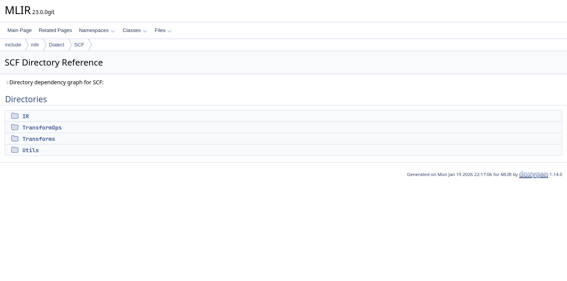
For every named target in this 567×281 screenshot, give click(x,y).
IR (25, 116)
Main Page (19, 30)
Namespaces (96, 30)
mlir (35, 45)
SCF (79, 45)
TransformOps (42, 127)
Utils (30, 150)
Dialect (56, 45)
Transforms (38, 138)
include (13, 45)
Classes (135, 30)
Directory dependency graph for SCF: (54, 82)
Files (163, 30)
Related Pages (55, 30)
